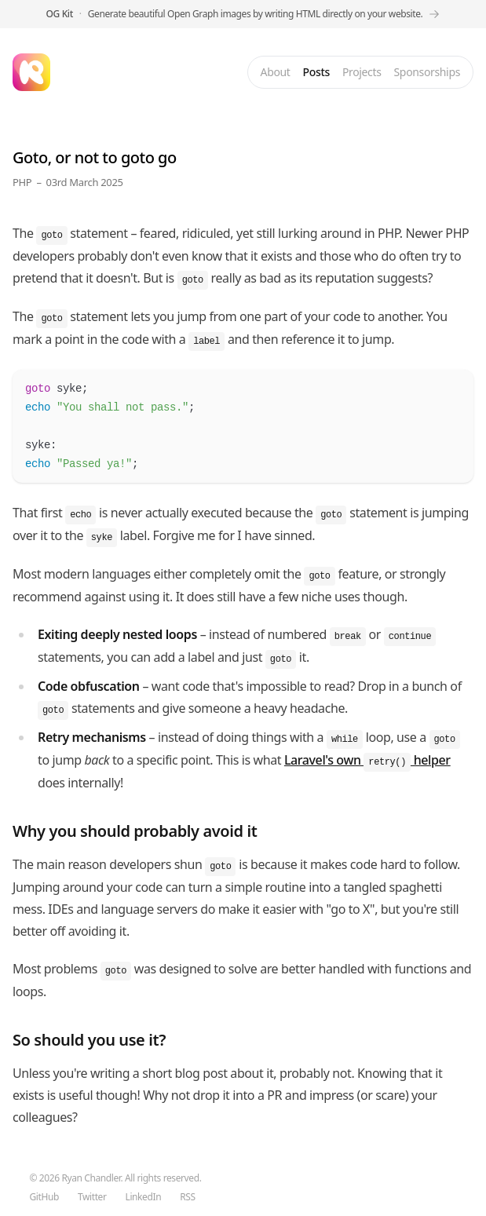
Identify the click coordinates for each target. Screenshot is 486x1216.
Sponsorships (427, 71)
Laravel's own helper (367, 760)
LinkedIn (144, 1197)
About (276, 71)
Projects (362, 71)
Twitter (92, 1197)
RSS (187, 1197)
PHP (22, 182)
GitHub (44, 1197)
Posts (316, 71)
